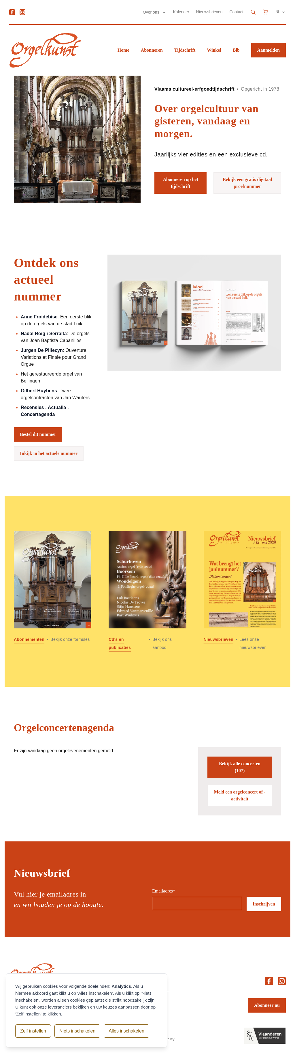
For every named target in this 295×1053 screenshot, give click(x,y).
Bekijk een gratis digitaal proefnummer (247, 183)
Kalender (181, 12)
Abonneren (152, 50)
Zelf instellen (33, 1030)
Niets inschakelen (77, 1030)
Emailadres (163, 890)
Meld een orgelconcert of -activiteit (240, 795)
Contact (236, 12)
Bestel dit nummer (38, 434)
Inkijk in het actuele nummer (48, 453)
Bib (236, 50)
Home (123, 50)
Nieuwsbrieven (209, 12)
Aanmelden (268, 50)
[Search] (253, 12)
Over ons (151, 12)
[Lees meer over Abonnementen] (52, 591)
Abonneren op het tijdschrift (180, 183)
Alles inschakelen (126, 1030)
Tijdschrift (184, 50)
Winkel (214, 50)
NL (281, 12)
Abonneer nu (267, 1005)
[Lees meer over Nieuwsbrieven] (242, 591)
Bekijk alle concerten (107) (239, 767)
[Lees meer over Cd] (147, 591)
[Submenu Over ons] (164, 12)
